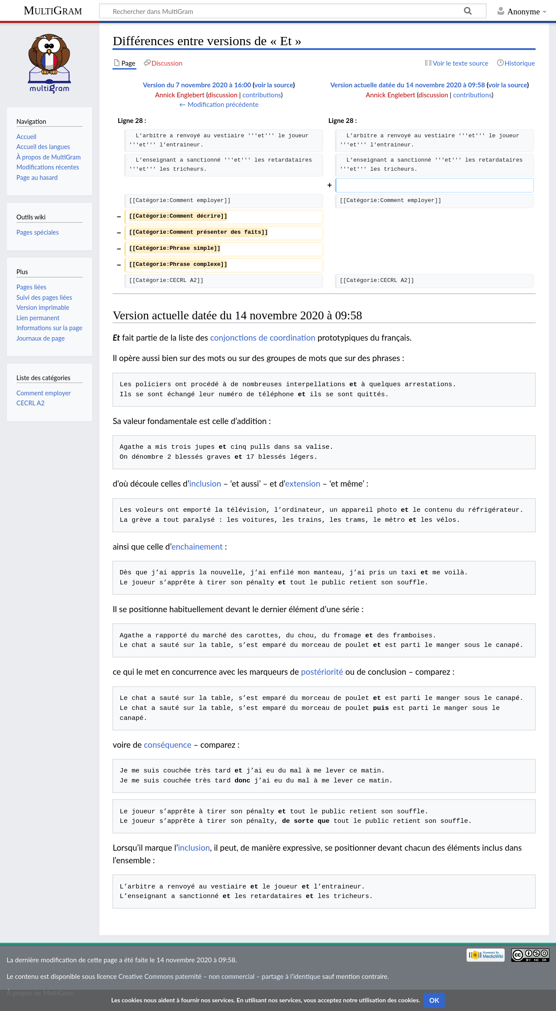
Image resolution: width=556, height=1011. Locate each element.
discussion (222, 95)
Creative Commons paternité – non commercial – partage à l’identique (220, 976)
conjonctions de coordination (262, 337)
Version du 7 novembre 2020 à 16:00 (197, 85)
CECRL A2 (31, 403)
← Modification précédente (219, 104)
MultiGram (52, 10)
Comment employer (44, 393)
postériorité (322, 671)
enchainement (197, 546)
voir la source (274, 85)
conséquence (167, 744)
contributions (261, 95)
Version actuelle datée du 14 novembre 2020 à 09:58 (407, 85)
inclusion (205, 483)
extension (303, 483)
